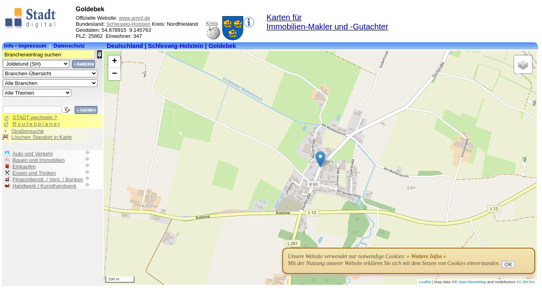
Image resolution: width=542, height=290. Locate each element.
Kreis (212, 23)
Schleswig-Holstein (128, 24)
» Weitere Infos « (426, 256)
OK (508, 264)
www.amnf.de (134, 18)
